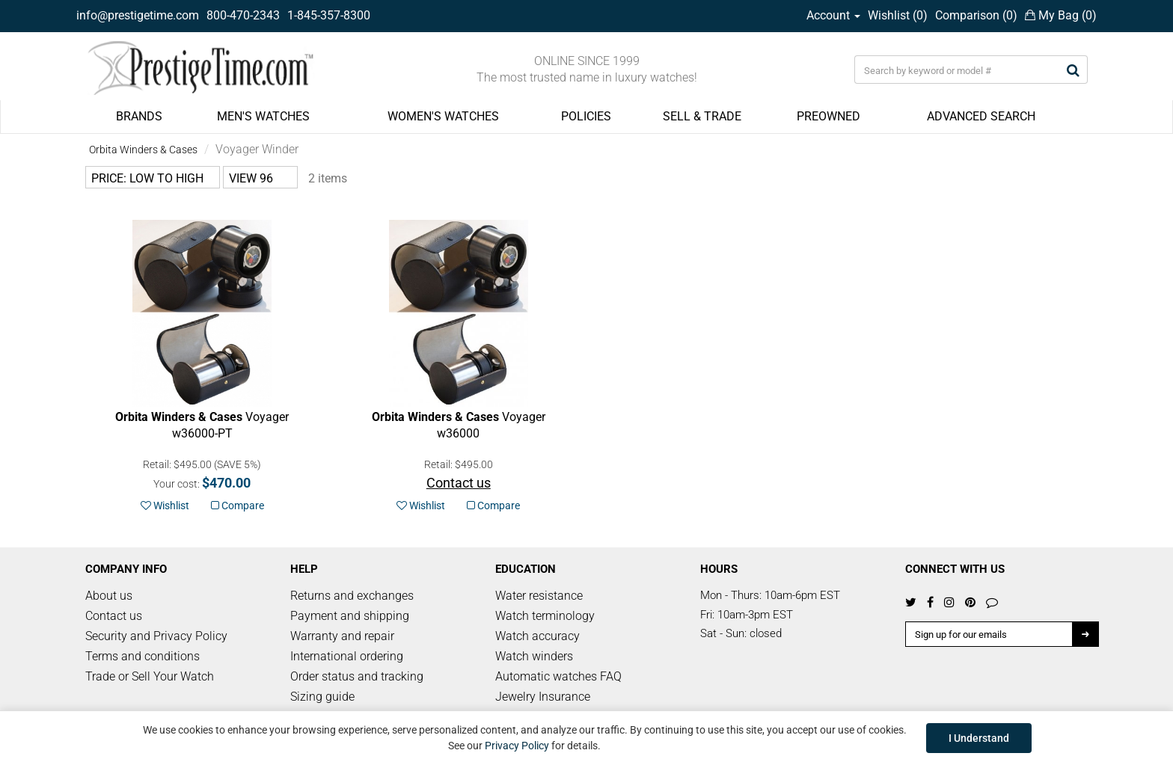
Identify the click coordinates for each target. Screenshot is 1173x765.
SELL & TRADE (702, 116)
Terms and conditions (142, 656)
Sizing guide (322, 696)
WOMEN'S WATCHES (443, 116)
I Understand (979, 738)
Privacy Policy (517, 746)
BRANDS (139, 116)
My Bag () (1061, 15)
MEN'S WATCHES (263, 116)
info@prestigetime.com (137, 15)
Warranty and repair (342, 636)
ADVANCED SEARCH (981, 116)
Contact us (113, 616)
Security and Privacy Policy (156, 636)
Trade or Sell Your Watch (149, 676)
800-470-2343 (243, 15)
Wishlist (165, 505)
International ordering (346, 656)
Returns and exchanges (352, 596)
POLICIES (586, 116)
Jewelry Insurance (542, 696)
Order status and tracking (356, 676)
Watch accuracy (537, 636)
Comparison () (976, 15)
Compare (237, 505)
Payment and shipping (349, 616)
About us (108, 596)
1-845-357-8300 (328, 15)
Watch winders (534, 656)
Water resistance (539, 596)
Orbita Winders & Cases (143, 150)
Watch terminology (545, 616)
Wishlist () (898, 15)
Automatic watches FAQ (558, 676)
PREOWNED (828, 116)
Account (833, 15)
